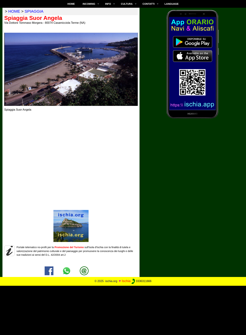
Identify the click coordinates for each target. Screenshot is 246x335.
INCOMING (89, 3)
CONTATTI (149, 3)
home (14, 11)
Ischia (126, 281)
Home (71, 3)
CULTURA (127, 3)
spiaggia (34, 11)
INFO (108, 3)
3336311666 (141, 281)
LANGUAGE (171, 3)
